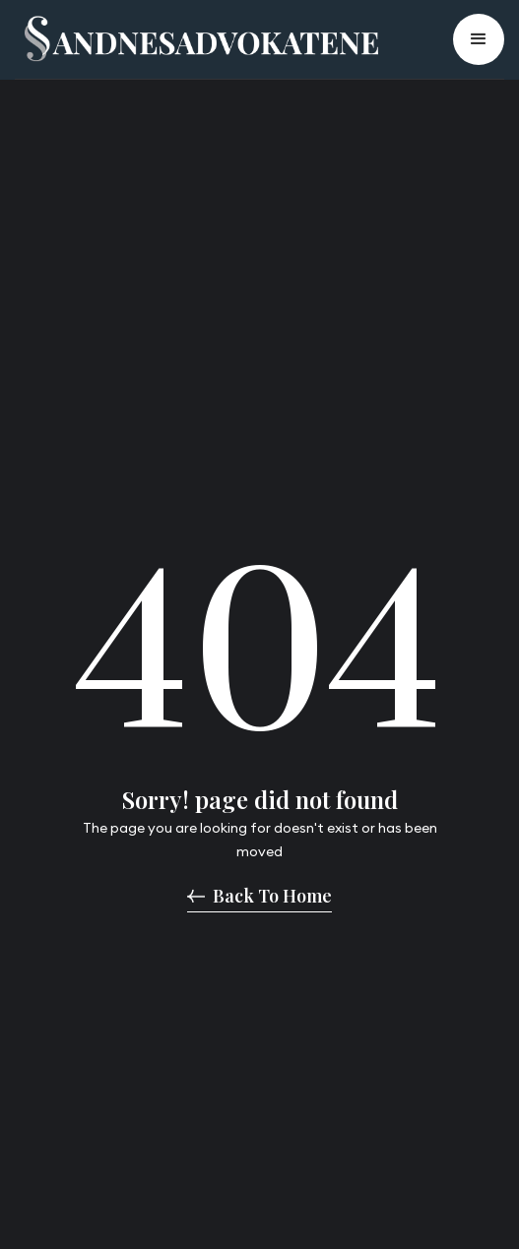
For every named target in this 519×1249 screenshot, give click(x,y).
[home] (196, 39)
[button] (478, 39)
